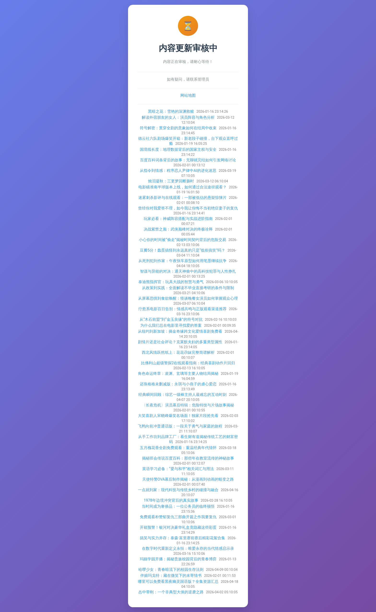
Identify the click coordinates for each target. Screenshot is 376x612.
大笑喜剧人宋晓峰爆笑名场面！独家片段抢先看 (178, 415)
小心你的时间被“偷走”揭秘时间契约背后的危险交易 (182, 239)
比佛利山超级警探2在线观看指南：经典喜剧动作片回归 (188, 363)
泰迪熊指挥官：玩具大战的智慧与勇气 (171, 282)
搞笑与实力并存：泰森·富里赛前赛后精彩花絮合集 (182, 538)
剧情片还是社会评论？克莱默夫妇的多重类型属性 (180, 342)
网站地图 (188, 95)
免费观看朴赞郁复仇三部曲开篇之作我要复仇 (178, 517)
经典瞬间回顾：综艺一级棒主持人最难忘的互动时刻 (182, 394)
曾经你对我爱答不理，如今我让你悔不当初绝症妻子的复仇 (188, 208)
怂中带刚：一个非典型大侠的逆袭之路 (171, 592)
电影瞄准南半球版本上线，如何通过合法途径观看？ (182, 187)
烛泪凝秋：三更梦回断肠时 (171, 181)
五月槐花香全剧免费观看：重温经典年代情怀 (178, 447)
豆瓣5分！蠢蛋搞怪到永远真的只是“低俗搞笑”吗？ (182, 250)
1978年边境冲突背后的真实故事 (171, 500)
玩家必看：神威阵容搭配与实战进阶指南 (178, 218)
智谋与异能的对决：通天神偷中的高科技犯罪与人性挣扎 (188, 271)
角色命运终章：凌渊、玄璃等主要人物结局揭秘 (178, 373)
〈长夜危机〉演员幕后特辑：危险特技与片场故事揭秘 (188, 405)
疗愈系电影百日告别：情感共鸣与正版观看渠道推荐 (182, 309)
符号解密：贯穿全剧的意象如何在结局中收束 (178, 128)
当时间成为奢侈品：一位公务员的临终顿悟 (178, 506)
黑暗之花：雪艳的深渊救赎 (171, 111)
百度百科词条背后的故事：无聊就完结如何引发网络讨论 (188, 160)
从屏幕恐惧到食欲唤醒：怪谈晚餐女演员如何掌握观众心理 (188, 298)
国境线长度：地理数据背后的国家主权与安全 (178, 149)
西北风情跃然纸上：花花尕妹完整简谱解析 (178, 352)
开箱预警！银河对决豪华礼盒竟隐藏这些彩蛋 (178, 527)
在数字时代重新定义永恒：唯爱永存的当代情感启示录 (188, 548)
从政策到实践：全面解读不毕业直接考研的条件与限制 (188, 288)
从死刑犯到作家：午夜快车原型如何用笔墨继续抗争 (182, 260)
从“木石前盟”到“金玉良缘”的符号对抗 (171, 319)
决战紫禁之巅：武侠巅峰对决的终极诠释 (178, 229)
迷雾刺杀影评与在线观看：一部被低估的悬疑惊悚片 (182, 197)
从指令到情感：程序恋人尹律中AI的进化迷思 (178, 170)
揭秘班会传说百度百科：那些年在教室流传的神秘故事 (188, 458)
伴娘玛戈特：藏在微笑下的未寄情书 (171, 575)
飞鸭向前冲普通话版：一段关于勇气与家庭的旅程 (180, 426)
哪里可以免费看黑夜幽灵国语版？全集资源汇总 (178, 581)
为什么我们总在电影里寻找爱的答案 (171, 325)
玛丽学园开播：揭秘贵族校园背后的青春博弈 (178, 559)
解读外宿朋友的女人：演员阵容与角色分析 (178, 117)
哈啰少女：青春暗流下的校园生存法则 (171, 569)
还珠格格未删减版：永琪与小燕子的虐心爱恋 (178, 384)
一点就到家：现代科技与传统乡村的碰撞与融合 (178, 490)
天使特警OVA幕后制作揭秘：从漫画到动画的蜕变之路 (188, 479)
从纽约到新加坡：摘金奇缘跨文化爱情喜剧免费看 (180, 331)
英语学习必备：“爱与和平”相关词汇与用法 (178, 468)
